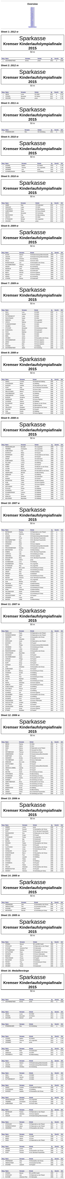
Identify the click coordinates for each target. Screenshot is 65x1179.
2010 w (32, 11)
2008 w (32, 16)
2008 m (32, 18)
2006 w (32, 21)
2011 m (32, 10)
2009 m (32, 15)
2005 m (32, 25)
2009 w (32, 14)
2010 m (32, 12)
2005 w (32, 24)
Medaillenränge (32, 27)
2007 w (32, 19)
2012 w (32, 7)
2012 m (32, 9)
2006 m (32, 23)
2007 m (32, 20)
